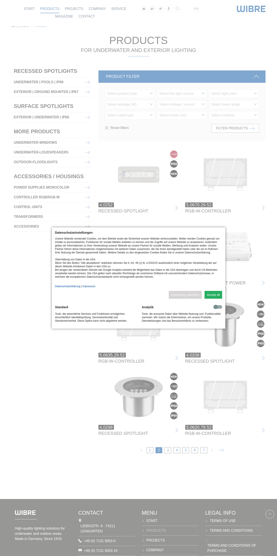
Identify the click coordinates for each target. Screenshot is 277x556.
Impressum (88, 286)
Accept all (213, 295)
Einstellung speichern (185, 295)
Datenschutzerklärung (67, 286)
